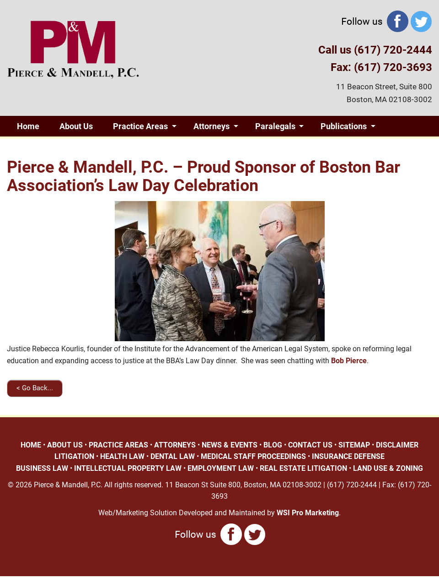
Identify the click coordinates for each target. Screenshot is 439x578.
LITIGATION (74, 456)
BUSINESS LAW (42, 468)
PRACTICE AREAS (118, 445)
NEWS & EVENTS (229, 445)
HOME (31, 445)
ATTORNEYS (175, 445)
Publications (344, 126)
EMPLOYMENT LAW (220, 468)
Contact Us (143, 147)
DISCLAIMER (397, 445)
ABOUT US (65, 445)
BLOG (272, 445)
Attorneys (211, 126)
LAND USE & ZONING (388, 468)
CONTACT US (310, 445)
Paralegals (275, 126)
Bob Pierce (349, 360)
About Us (76, 126)
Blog (88, 147)
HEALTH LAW (122, 456)
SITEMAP (354, 445)
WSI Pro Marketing (308, 512)
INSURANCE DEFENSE (348, 456)
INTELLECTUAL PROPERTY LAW (128, 468)
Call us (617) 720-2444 (375, 50)
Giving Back (38, 147)
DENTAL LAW (172, 456)
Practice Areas (140, 126)
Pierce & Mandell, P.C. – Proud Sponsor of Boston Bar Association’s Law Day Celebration (203, 176)
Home (28, 126)
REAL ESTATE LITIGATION (303, 468)
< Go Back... (34, 388)
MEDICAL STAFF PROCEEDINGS (253, 456)
